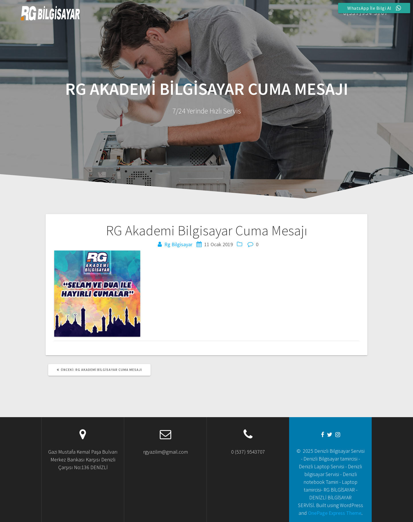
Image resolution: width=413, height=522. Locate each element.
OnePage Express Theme (334, 513)
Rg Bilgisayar (178, 244)
